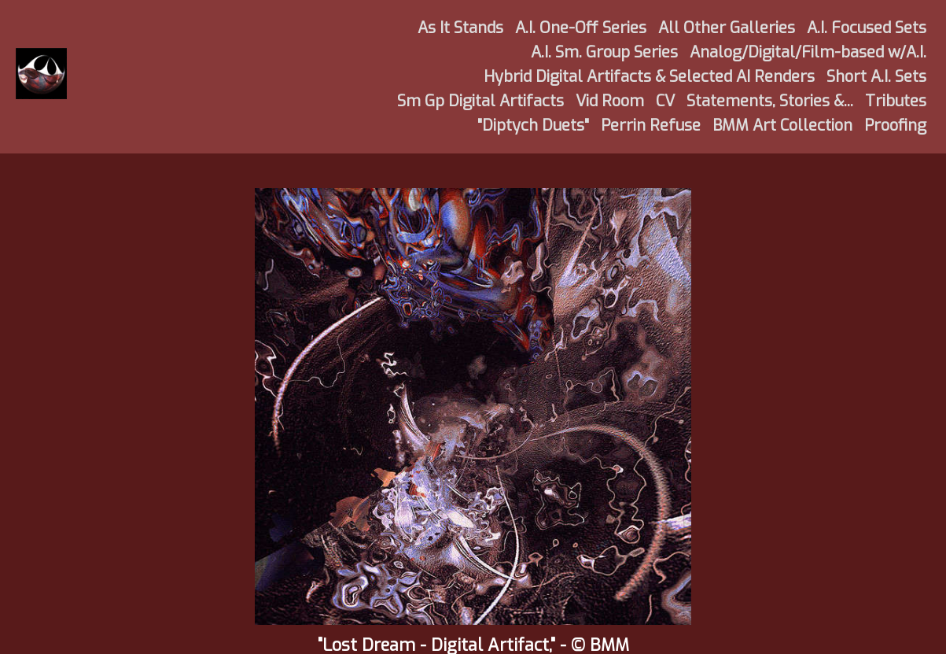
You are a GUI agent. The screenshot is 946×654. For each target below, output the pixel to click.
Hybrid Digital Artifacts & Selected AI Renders (649, 76)
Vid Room (610, 101)
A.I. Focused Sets (866, 28)
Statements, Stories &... (769, 101)
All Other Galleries (726, 28)
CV (665, 101)
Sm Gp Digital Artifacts (480, 101)
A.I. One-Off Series (580, 28)
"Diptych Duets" (533, 125)
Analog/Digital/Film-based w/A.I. (808, 52)
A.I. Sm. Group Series (604, 52)
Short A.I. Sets (876, 76)
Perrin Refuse (651, 125)
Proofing (895, 125)
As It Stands (460, 28)
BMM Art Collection (782, 125)
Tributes (895, 101)
